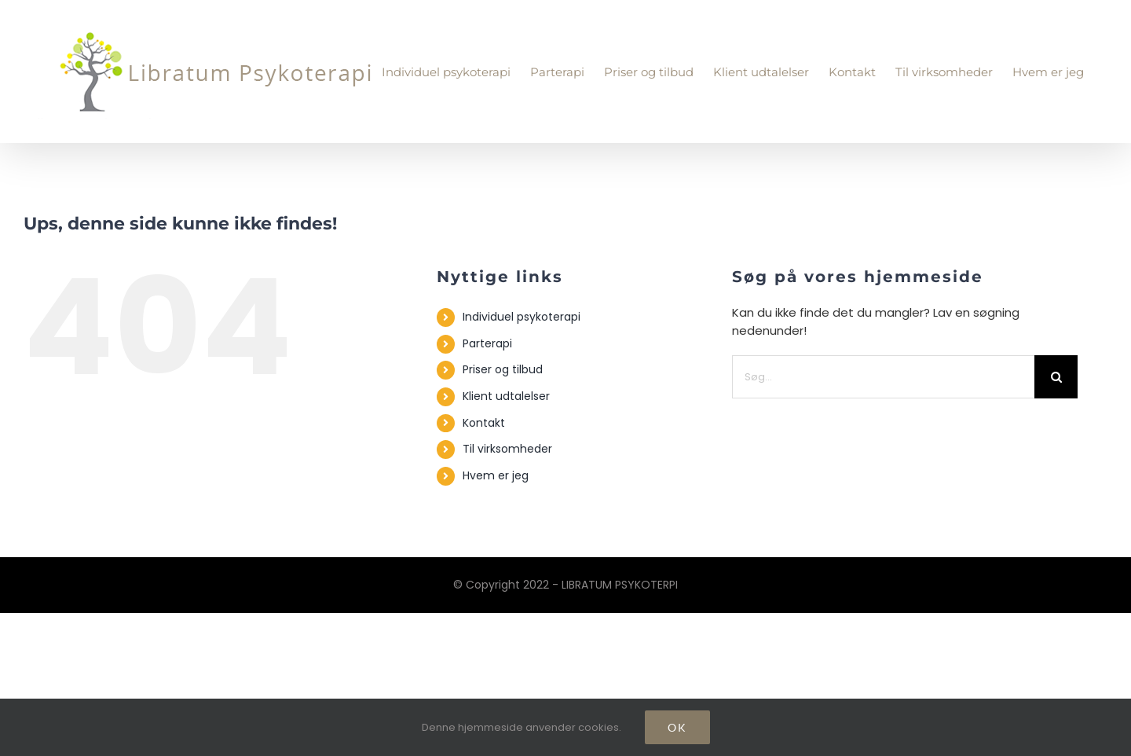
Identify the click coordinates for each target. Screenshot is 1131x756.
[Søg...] (883, 376)
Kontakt (484, 423)
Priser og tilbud (503, 369)
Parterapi (487, 343)
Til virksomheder (507, 449)
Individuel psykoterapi (521, 317)
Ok (677, 727)
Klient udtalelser (506, 396)
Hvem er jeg (496, 475)
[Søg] (1056, 376)
